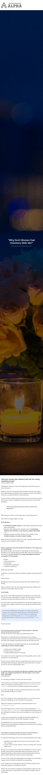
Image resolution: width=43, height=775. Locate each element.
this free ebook (24, 620)
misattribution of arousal (7, 709)
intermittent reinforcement (14, 714)
